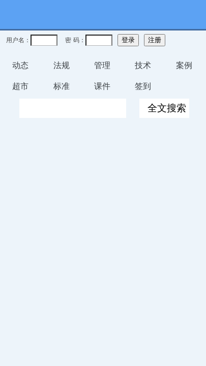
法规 (61, 65)
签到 (143, 86)
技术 (143, 65)
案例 (184, 65)
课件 (102, 86)
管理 (102, 65)
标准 (61, 86)
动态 (20, 65)
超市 (20, 86)
